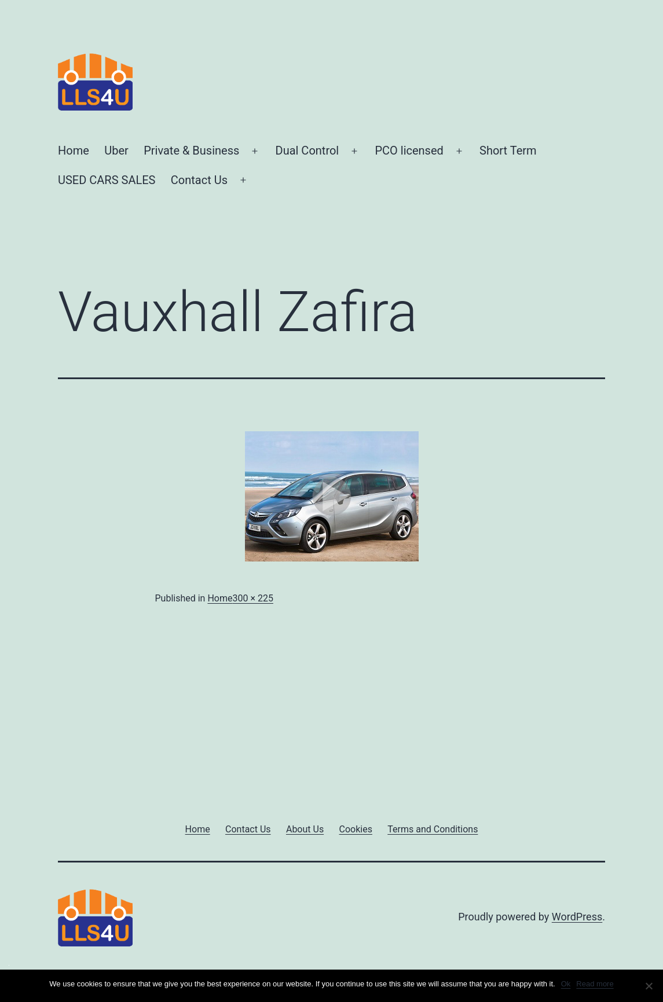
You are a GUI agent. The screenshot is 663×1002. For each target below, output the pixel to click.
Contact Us (199, 180)
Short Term (508, 150)
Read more (594, 983)
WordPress (577, 917)
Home (73, 150)
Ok (566, 983)
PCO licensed (409, 150)
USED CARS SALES (106, 180)
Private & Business (191, 150)
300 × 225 (252, 598)
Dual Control (307, 150)
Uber (116, 150)
